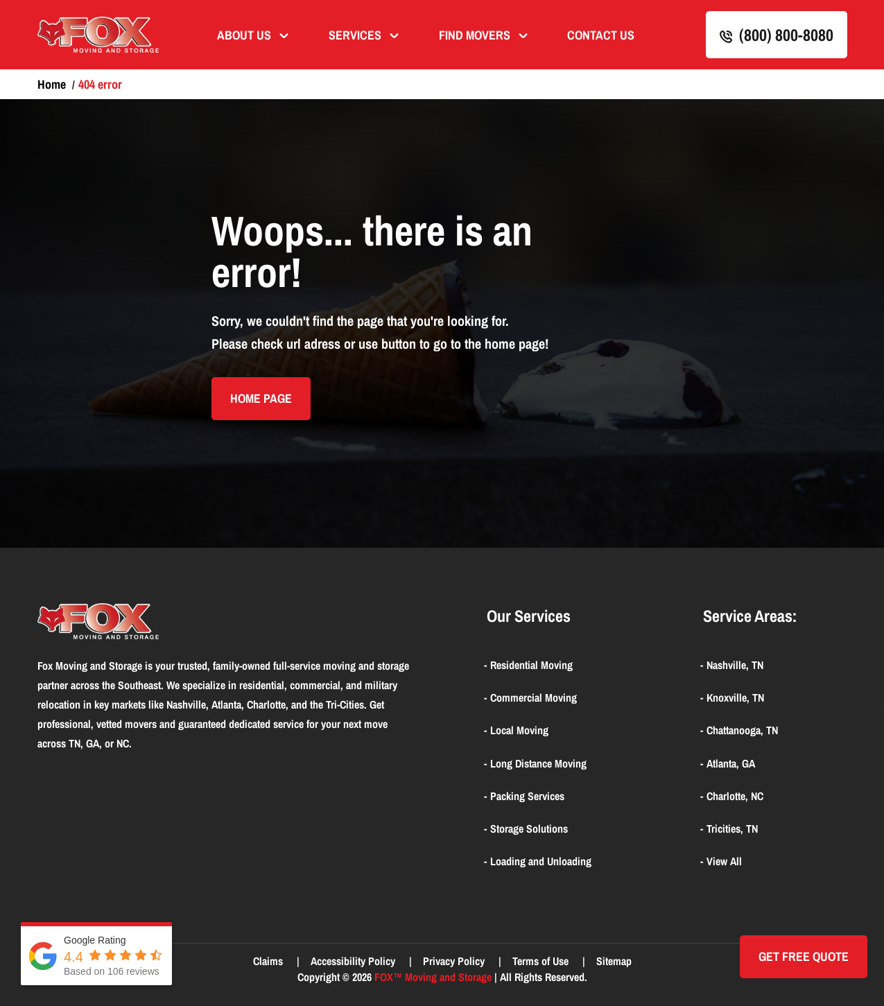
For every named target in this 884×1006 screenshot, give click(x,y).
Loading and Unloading (540, 861)
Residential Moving (531, 665)
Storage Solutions (529, 828)
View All (724, 861)
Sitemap (614, 961)
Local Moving (519, 730)
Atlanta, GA (731, 763)
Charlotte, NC (735, 796)
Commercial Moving (533, 697)
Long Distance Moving (538, 763)
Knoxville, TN (735, 697)
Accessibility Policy (354, 961)
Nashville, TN (735, 665)
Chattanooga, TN (742, 730)
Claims (269, 961)
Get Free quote (804, 956)
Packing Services (527, 796)
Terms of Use (541, 961)
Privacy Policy (455, 961)
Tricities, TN (732, 828)
